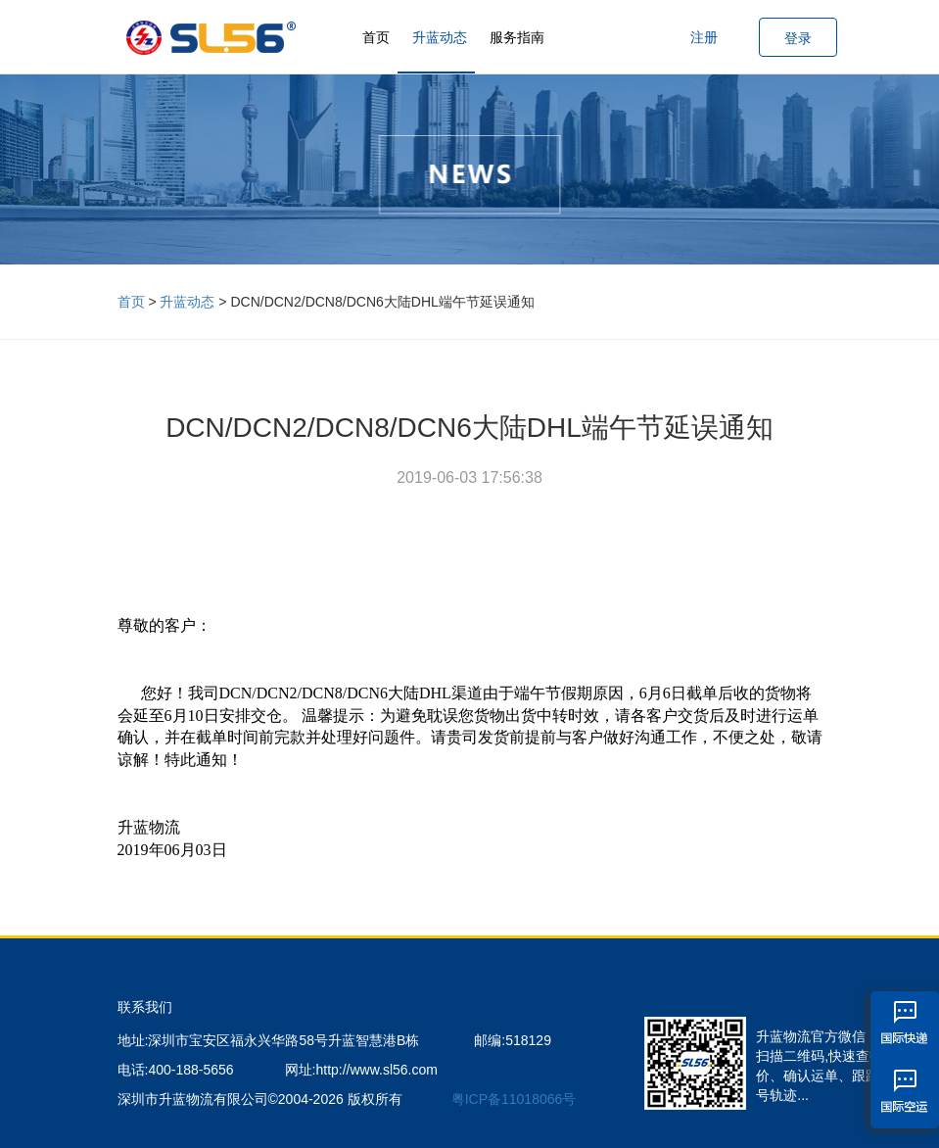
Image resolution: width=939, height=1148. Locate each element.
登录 (798, 38)
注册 (704, 37)
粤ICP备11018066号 (514, 1099)
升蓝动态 (439, 37)
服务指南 (517, 37)
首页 (376, 37)
